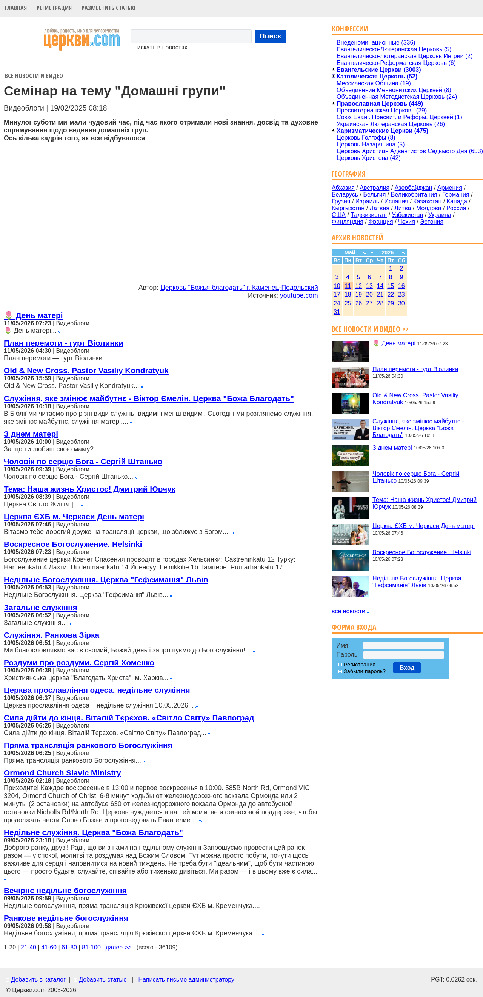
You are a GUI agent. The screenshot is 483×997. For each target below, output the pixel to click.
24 (337, 303)
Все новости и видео (34, 76)
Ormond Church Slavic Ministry (62, 772)
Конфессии (350, 28)
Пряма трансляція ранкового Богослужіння (88, 745)
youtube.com (299, 295)
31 (337, 312)
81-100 (91, 947)
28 (380, 303)
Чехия (406, 221)
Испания (396, 201)
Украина (439, 215)
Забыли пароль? (365, 671)
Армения (449, 188)
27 (369, 303)
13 (369, 286)
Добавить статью (103, 979)
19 (358, 294)
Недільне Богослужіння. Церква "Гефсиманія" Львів (106, 579)
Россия (456, 208)
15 (390, 286)
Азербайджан (413, 188)
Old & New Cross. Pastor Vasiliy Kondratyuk (86, 370)
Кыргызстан (348, 208)
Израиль (367, 201)
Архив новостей (357, 237)
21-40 (28, 947)
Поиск (270, 36)
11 (348, 286)
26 (358, 303)
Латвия (379, 208)
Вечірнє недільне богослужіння (65, 890)
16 (401, 286)
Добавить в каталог (38, 979)
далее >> (119, 947)
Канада (457, 201)
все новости (348, 611)
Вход (407, 668)
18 (348, 294)
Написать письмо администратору (186, 979)
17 (337, 294)
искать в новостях (159, 47)
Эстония (431, 221)
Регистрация (54, 8)
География (349, 174)
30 (401, 303)
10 (337, 286)
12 (358, 286)
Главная (16, 8)
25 (348, 303)
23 (401, 294)
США (339, 215)
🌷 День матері (33, 315)
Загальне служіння (40, 607)
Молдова (428, 208)
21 (380, 294)
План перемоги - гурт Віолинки (63, 342)
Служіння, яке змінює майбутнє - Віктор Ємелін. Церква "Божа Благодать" (149, 398)
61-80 (69, 947)
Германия (455, 194)
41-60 (49, 947)
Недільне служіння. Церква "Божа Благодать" (93, 832)
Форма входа (354, 627)
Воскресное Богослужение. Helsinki (73, 544)
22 (390, 294)
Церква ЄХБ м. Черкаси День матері (74, 516)
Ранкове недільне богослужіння (66, 918)
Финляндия (347, 221)
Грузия (341, 201)
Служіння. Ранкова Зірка (51, 635)
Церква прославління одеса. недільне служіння (97, 690)
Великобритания (414, 194)
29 (390, 303)
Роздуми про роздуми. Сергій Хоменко (79, 662)
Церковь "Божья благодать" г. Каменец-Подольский (239, 287)
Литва (402, 208)
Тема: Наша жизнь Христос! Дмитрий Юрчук (89, 489)
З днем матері (31, 433)
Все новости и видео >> (370, 329)
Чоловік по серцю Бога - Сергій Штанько (83, 461)
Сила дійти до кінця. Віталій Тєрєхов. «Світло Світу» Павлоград (129, 717)
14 (380, 286)
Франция (380, 221)
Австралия (374, 188)
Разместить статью (108, 8)
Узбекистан (407, 215)
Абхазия (343, 188)
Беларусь (345, 194)
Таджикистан (369, 215)
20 (369, 294)
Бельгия (374, 194)
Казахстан (427, 201)
